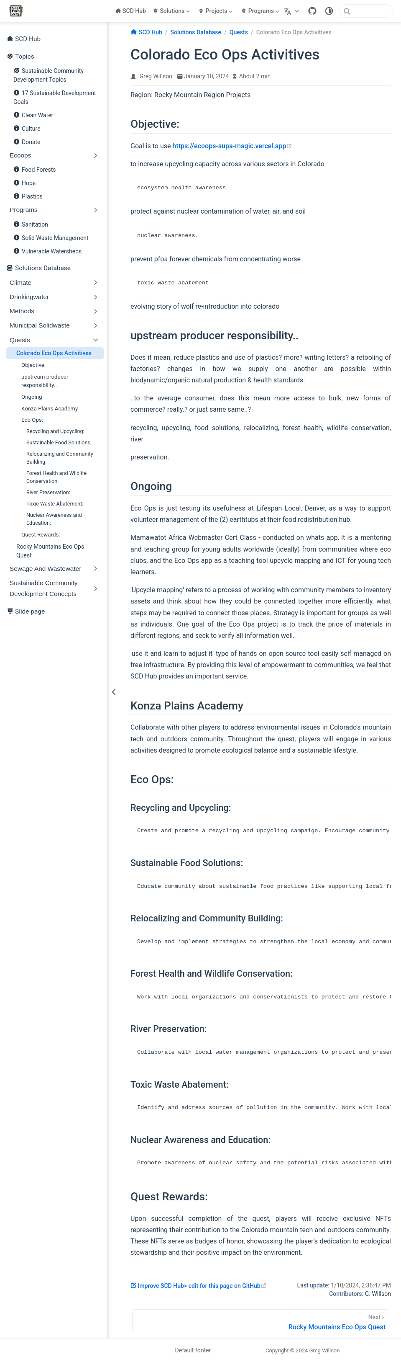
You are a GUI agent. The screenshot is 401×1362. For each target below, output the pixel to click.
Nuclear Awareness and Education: (54, 519)
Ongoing (31, 397)
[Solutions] (172, 11)
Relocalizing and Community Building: (59, 458)
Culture (27, 128)
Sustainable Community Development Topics (48, 74)
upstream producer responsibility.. (44, 381)
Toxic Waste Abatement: (54, 503)
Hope (24, 183)
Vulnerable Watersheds (47, 251)
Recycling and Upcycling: (55, 431)
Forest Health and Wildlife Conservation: (56, 477)
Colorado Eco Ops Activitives (54, 353)
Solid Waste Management (50, 237)
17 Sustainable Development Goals (54, 96)
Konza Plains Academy (49, 408)
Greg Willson (156, 76)
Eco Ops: (32, 420)
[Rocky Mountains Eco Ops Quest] (260, 1321)
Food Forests (34, 169)
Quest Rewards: (40, 534)
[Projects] (216, 11)
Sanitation (30, 224)
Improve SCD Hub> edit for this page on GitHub (198, 1285)
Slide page (26, 611)
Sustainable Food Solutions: (59, 442)
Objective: (33, 365)
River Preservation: (48, 492)
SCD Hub (130, 11)
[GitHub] (312, 11)
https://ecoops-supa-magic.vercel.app (232, 146)
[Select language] (292, 11)
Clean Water (33, 115)
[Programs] (261, 11)
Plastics (28, 196)
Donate (27, 142)
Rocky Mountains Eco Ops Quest (50, 551)
